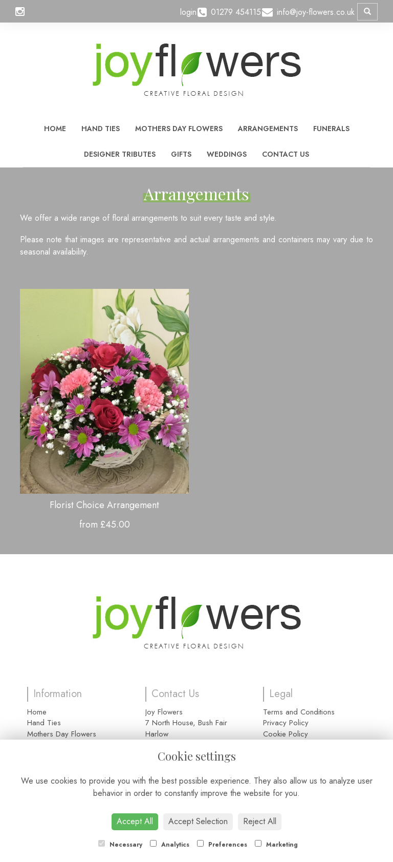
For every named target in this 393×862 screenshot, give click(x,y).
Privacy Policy (286, 722)
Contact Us (285, 154)
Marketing (276, 844)
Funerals (331, 128)
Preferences (222, 844)
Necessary (120, 844)
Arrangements (268, 128)
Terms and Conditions (299, 712)
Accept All (135, 821)
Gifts (181, 154)
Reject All (259, 821)
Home (55, 128)
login (188, 12)
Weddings (227, 154)
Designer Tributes (120, 154)
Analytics (169, 844)
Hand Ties (100, 128)
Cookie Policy (285, 734)
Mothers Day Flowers (179, 128)
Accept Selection (198, 821)
